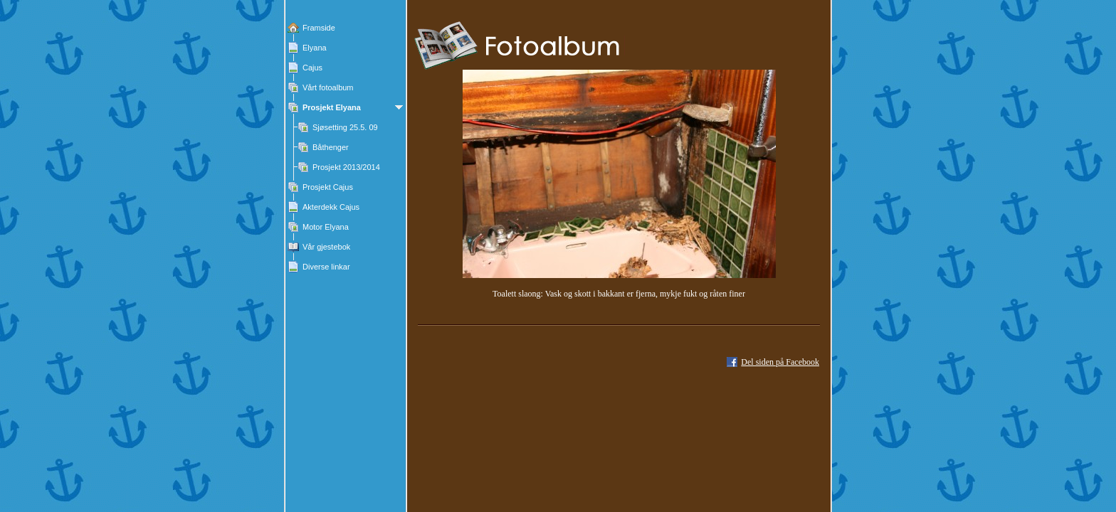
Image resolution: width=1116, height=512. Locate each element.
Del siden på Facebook (780, 362)
